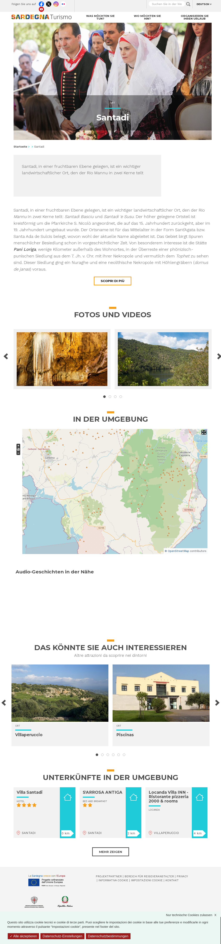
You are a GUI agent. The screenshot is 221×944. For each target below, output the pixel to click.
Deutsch (203, 4)
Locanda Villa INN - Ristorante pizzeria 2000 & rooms (168, 797)
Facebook (41, 3)
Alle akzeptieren (23, 936)
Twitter (48, 3)
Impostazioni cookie (147, 880)
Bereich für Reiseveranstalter (149, 876)
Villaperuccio (29, 734)
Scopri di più (112, 281)
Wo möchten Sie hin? (147, 17)
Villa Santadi (30, 792)
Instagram (56, 3)
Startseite (20, 146)
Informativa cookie (113, 880)
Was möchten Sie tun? (100, 17)
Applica (188, 4)
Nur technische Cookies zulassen (193, 915)
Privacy (182, 876)
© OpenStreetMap (177, 551)
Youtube (41, 8)
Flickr (63, 3)
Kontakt (172, 880)
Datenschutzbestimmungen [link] (108, 936)
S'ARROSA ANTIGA (102, 792)
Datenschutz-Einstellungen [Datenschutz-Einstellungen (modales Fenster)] (62, 936)
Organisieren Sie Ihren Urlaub (195, 17)
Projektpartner (109, 876)
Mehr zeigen (110, 852)
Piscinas (125, 734)
